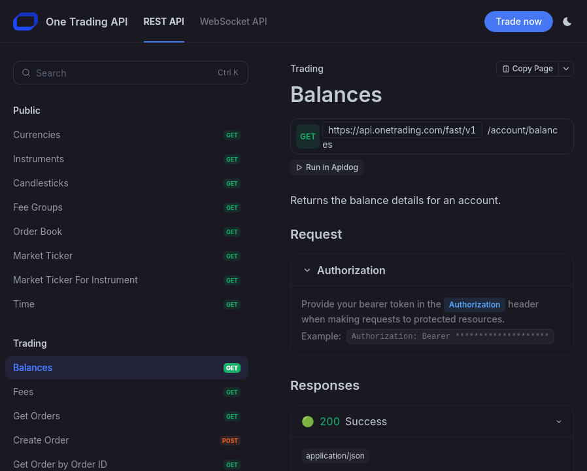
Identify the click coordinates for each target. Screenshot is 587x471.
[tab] (432, 421)
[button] (432, 270)
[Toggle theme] (567, 21)
